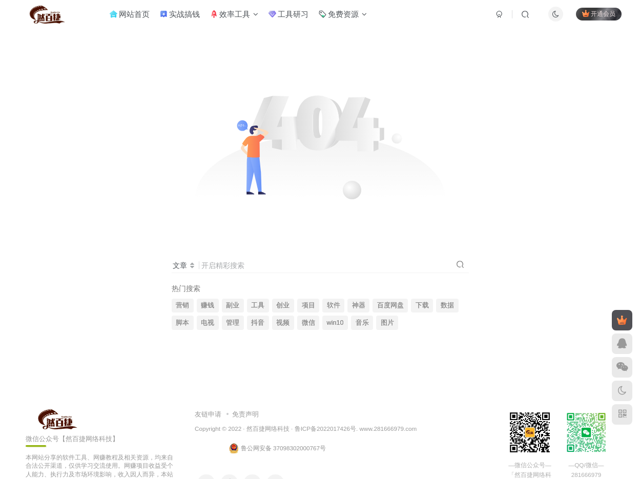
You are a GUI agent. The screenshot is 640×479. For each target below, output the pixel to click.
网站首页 (135, 17)
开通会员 (593, 16)
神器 (358, 305)
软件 (333, 305)
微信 (308, 322)
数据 (447, 305)
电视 (207, 322)
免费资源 (348, 17)
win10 (335, 322)
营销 (182, 305)
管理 (232, 322)
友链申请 (208, 414)
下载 (422, 305)
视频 (283, 322)
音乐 (362, 322)
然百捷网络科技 (268, 428)
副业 (232, 305)
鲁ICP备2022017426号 (325, 428)
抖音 (257, 322)
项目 (308, 305)
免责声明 (245, 414)
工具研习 (294, 17)
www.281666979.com (388, 428)
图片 (387, 322)
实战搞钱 (185, 17)
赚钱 (207, 305)
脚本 (182, 322)
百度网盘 (390, 305)
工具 (257, 305)
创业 (283, 305)
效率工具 (239, 17)
